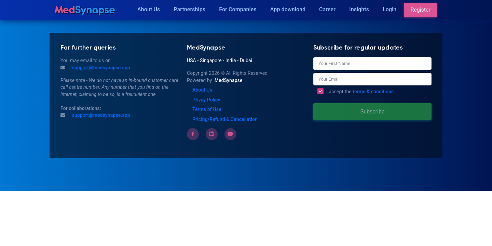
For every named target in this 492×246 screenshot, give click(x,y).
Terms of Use (206, 109)
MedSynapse (229, 80)
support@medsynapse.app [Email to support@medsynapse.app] (100, 115)
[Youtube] (230, 134)
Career (327, 9)
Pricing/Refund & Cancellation (225, 119)
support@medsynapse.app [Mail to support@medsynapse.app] (100, 67)
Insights (359, 9)
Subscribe (372, 111)
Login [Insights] (389, 9)
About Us (148, 9)
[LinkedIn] (211, 134)
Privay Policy (206, 99)
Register (420, 9)
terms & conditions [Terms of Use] (373, 91)
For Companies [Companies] (238, 9)
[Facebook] (192, 134)
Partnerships (189, 9)
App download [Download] (287, 9)
